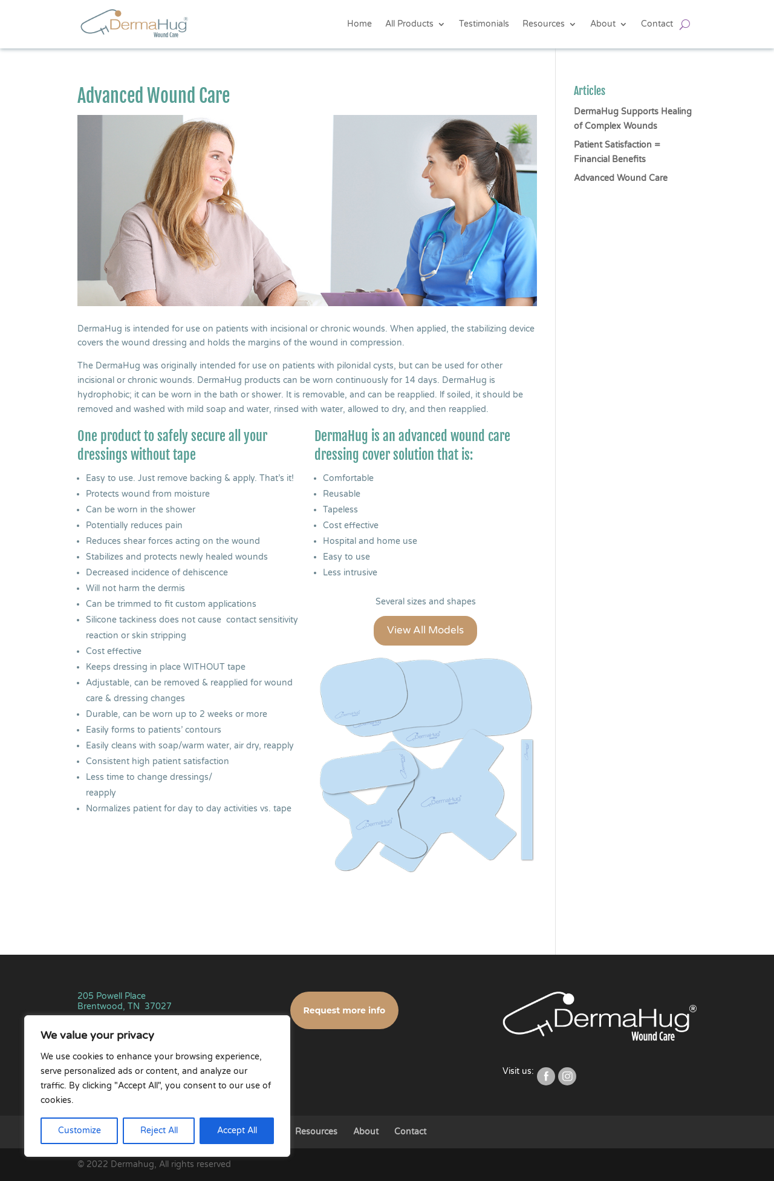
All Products (409, 24)
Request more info (345, 1010)
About (603, 24)
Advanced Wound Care (621, 178)
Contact (657, 24)
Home (359, 24)
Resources (543, 24)
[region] (157, 1086)
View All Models (425, 630)
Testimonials (484, 24)
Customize (79, 1130)
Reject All (159, 1130)
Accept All (237, 1130)
